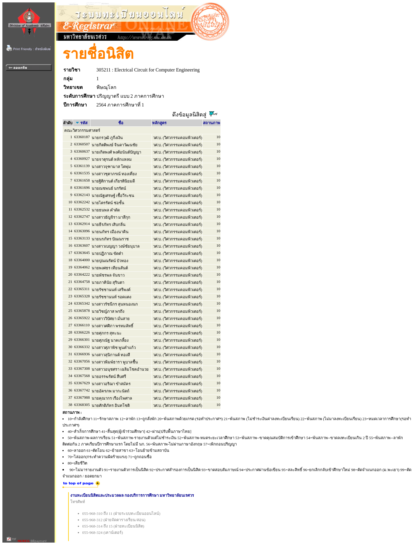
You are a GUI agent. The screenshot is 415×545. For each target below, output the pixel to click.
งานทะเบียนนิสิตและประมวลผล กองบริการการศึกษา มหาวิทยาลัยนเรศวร (132, 495)
